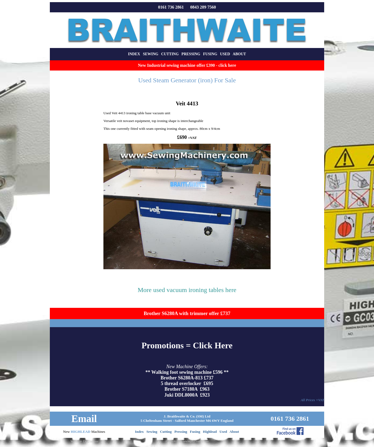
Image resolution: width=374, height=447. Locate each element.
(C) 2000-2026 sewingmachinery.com (186, 441)
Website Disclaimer (84, 441)
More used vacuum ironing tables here (187, 289)
